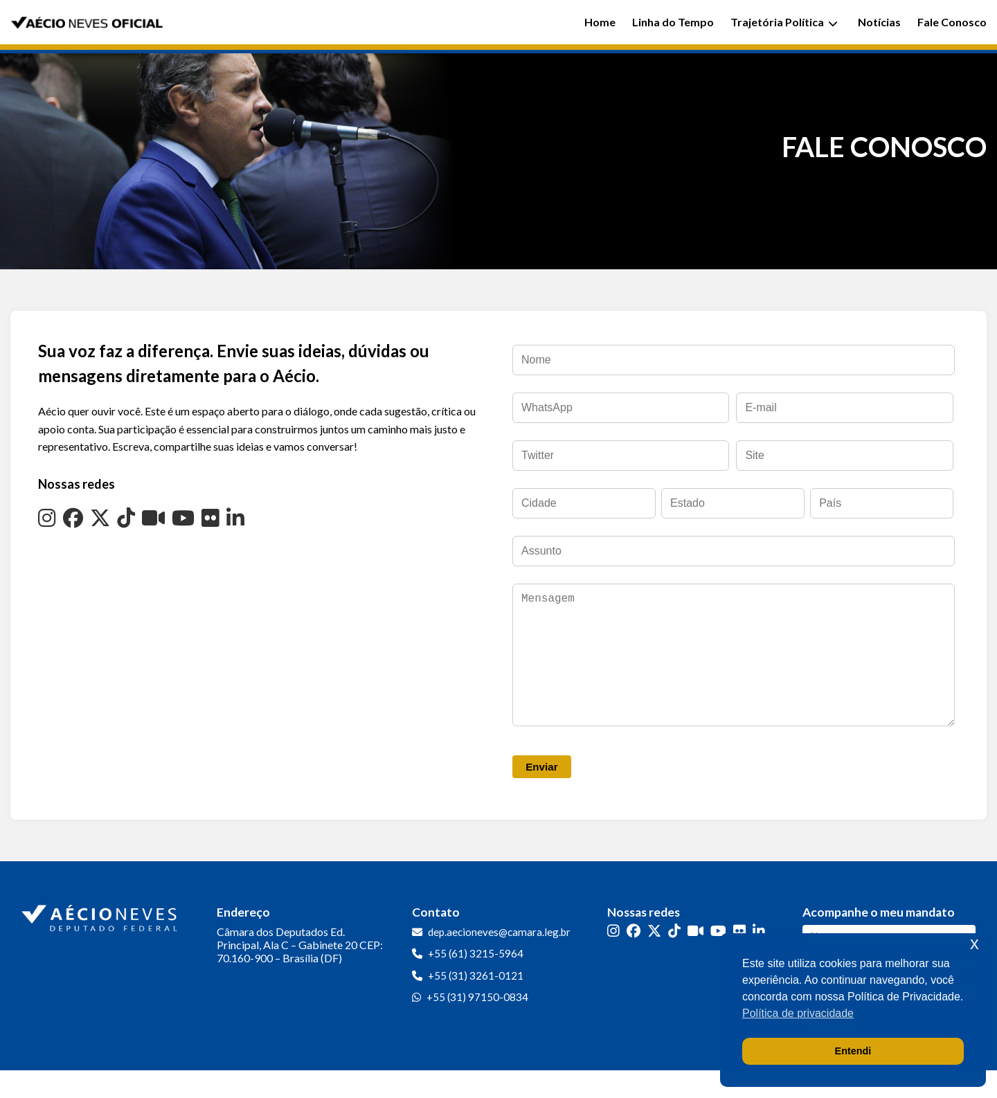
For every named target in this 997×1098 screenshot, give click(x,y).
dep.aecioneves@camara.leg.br (499, 959)
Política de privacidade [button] (798, 1013)
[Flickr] (210, 517)
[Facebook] (73, 517)
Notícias (879, 21)
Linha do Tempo (673, 21)
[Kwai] (153, 517)
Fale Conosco (952, 21)
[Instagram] (47, 517)
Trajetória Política (784, 21)
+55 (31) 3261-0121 (475, 1003)
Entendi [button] (853, 1050)
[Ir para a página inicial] (101, 943)
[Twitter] (100, 517)
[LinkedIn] (235, 517)
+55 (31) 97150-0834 (477, 1024)
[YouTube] (183, 517)
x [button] (974, 943)
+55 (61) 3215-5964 (475, 981)
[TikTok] (126, 517)
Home (600, 21)
